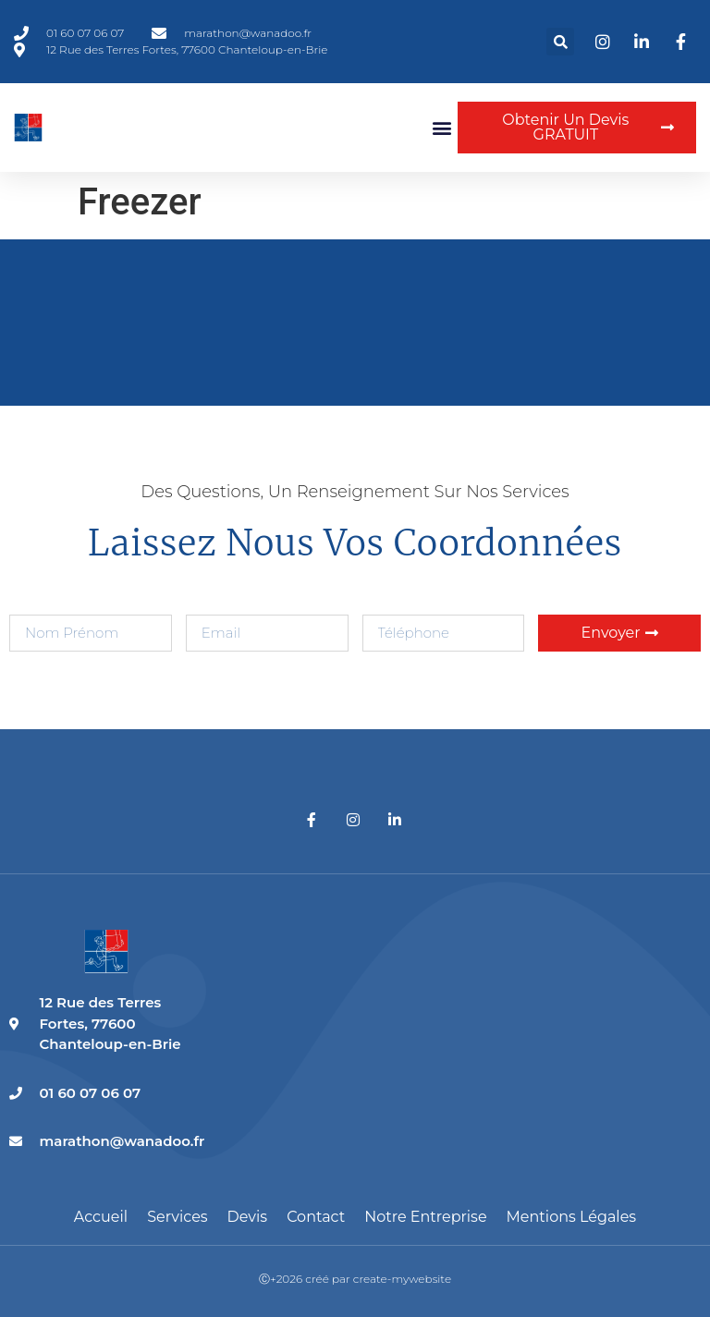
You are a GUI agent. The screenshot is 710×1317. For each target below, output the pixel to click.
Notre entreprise (425, 1217)
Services (177, 1217)
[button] (560, 41)
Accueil (101, 1217)
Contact (316, 1217)
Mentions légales (572, 1217)
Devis (247, 1217)
